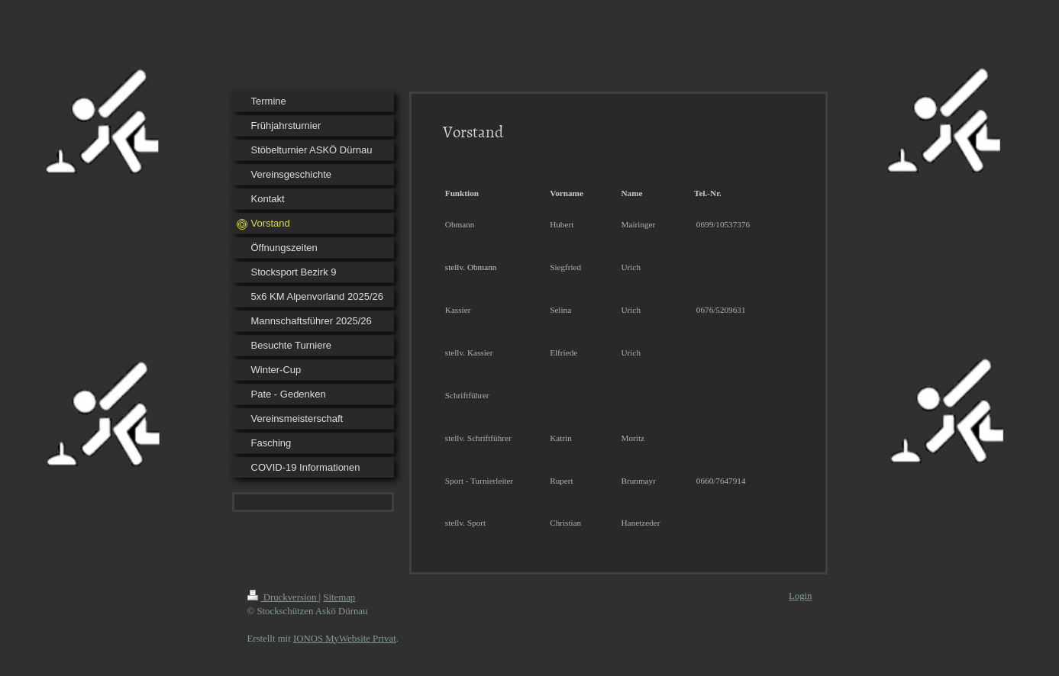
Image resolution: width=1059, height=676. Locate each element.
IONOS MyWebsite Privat (344, 638)
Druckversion (283, 597)
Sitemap (339, 597)
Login (800, 596)
